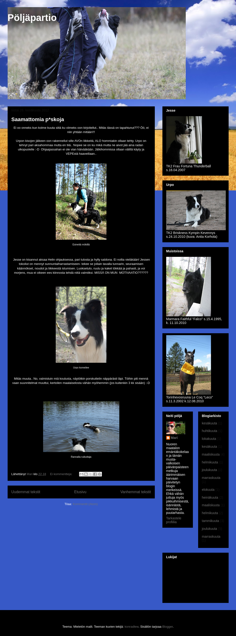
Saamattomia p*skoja (37, 119)
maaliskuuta (211, 454)
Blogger (167, 626)
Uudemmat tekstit (25, 492)
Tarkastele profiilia (173, 520)
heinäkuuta (210, 497)
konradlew (132, 626)
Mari (174, 438)
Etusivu (80, 492)
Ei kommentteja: (61, 474)
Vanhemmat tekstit (136, 492)
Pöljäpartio (32, 17)
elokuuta (208, 490)
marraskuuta (211, 478)
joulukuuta (209, 470)
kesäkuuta (209, 423)
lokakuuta (209, 439)
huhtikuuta (209, 431)
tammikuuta (210, 521)
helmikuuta (210, 462)
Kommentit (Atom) (85, 504)
